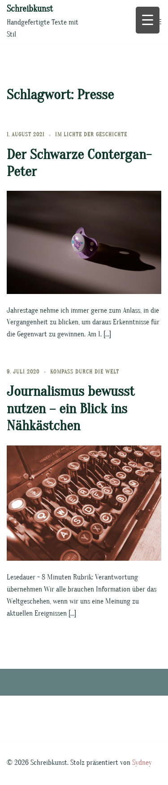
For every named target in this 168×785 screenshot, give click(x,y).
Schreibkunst (30, 9)
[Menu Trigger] (147, 20)
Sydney (142, 763)
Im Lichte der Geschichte (91, 134)
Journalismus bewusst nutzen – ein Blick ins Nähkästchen (70, 408)
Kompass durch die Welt (84, 372)
